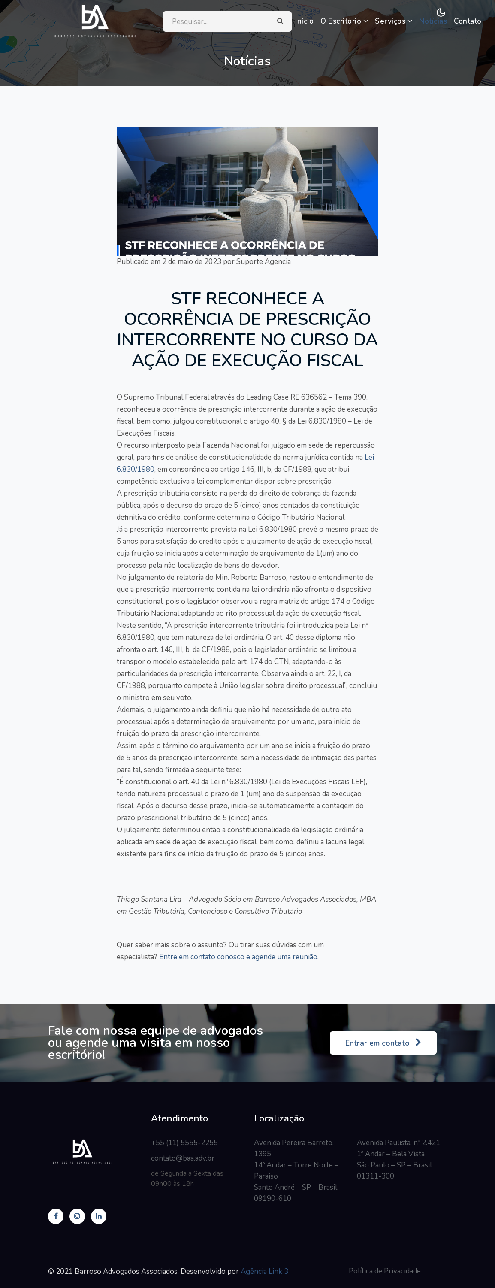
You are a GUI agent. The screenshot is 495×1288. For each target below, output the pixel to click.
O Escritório (344, 21)
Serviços (393, 21)
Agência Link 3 (264, 1271)
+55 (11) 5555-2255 (184, 1143)
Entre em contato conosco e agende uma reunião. (238, 957)
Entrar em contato (383, 1043)
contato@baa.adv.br (182, 1158)
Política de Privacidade (385, 1271)
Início (304, 21)
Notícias (433, 21)
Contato (468, 21)
